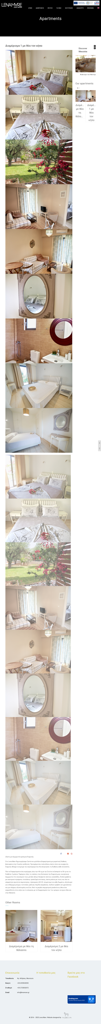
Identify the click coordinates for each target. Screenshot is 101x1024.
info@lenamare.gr (23, 992)
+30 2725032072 (23, 988)
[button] (95, 46)
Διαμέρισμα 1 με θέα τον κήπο (23, 45)
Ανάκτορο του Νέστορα (88, 74)
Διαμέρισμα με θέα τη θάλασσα (21, 948)
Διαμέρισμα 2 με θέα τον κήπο (56, 948)
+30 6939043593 (23, 983)
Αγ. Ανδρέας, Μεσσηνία (25, 978)
